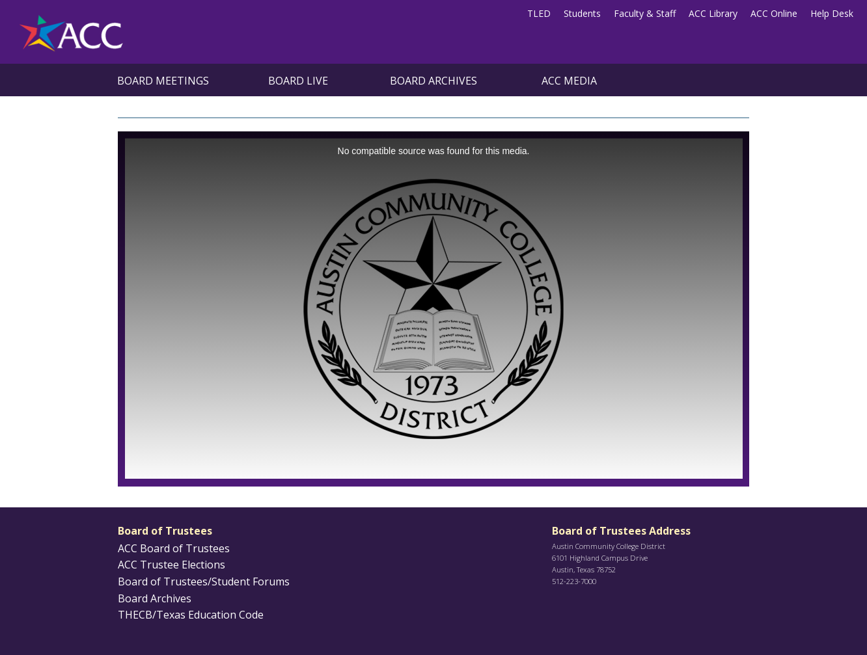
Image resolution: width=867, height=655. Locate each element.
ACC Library (713, 13)
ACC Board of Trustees (174, 548)
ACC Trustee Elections (171, 564)
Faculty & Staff (645, 13)
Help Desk (831, 13)
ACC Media (569, 81)
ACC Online (773, 13)
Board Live (298, 81)
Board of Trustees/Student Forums (204, 581)
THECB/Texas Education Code (191, 615)
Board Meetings (163, 81)
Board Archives (433, 81)
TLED (539, 13)
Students (582, 13)
